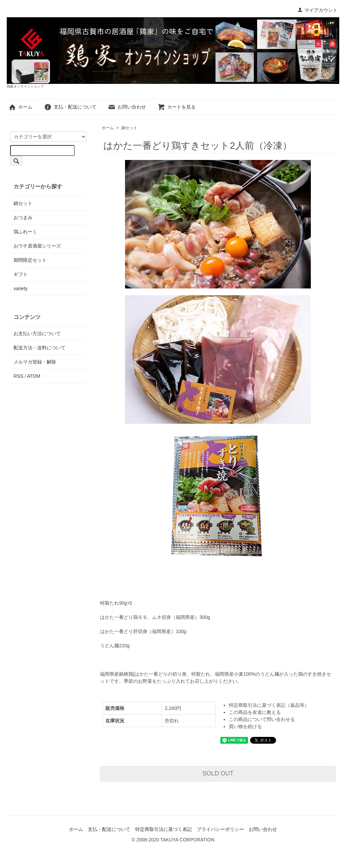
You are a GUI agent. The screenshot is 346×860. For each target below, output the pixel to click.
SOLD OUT (217, 773)
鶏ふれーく (25, 231)
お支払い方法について (37, 333)
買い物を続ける (245, 726)
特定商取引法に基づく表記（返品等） (269, 705)
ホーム (20, 107)
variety (20, 288)
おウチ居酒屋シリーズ (37, 246)
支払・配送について (70, 107)
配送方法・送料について (40, 347)
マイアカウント (317, 10)
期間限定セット (30, 260)
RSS (18, 376)
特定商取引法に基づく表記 (163, 829)
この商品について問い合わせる (262, 719)
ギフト (21, 274)
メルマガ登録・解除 (35, 362)
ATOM (33, 376)
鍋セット (129, 127)
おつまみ (23, 217)
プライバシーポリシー (220, 829)
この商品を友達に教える (255, 712)
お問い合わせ (127, 107)
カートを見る (176, 107)
